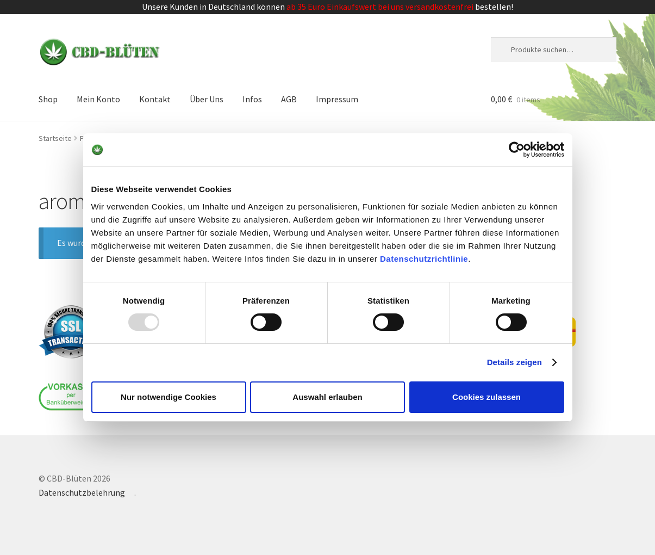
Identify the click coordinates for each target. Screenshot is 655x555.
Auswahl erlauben (327, 397)
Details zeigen (514, 362)
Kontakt (155, 99)
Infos (252, 99)
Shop (48, 99)
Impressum (337, 99)
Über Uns (206, 99)
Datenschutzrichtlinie (424, 258)
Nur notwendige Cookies (168, 397)
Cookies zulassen (486, 397)
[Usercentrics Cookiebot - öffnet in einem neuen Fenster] (516, 149)
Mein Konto (98, 99)
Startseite (55, 138)
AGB (289, 99)
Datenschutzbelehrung (82, 492)
